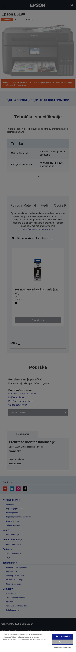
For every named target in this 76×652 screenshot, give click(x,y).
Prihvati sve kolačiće (62, 636)
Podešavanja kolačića (62, 647)
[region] (38, 641)
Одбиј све (62, 642)
